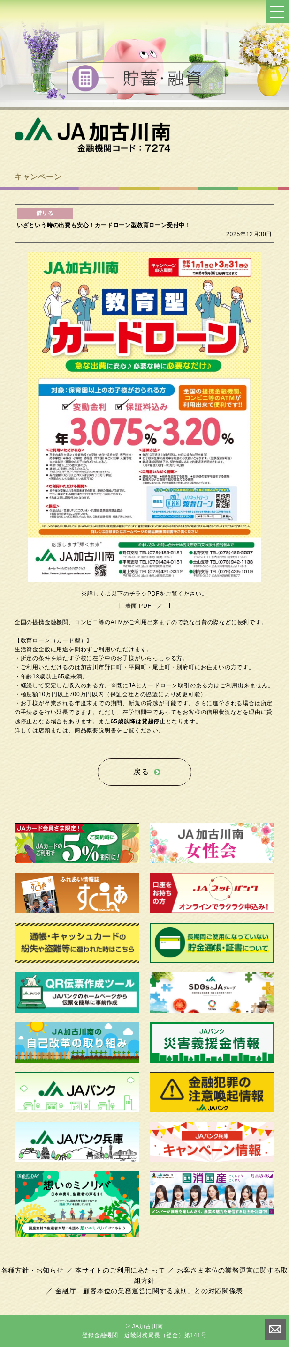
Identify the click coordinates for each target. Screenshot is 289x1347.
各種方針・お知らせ (32, 1270)
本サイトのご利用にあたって (120, 1270)
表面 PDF (138, 606)
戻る (141, 772)
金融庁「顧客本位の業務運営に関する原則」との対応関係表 (149, 1291)
